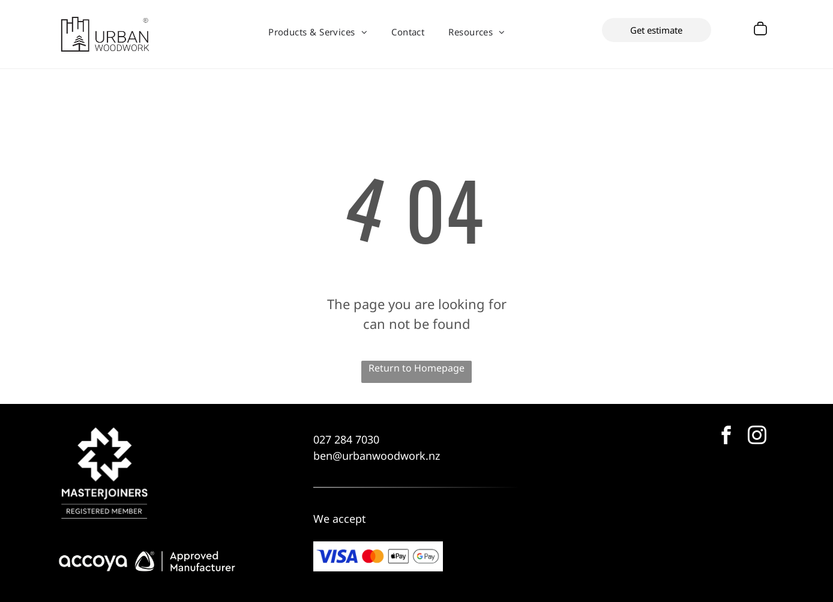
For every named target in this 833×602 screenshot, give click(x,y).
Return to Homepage (416, 368)
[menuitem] (317, 32)
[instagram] (757, 437)
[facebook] (726, 437)
